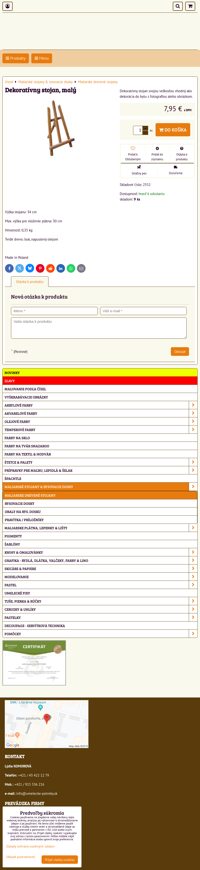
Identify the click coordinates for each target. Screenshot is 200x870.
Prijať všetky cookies (60, 859)
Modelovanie (101, 577)
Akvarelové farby (101, 413)
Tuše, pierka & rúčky (101, 601)
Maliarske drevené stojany (30, 495)
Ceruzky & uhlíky (101, 609)
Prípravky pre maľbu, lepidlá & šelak (101, 470)
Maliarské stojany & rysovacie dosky (101, 486)
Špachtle (13, 478)
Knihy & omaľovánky (101, 552)
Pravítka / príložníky (24, 519)
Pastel (101, 585)
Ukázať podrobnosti (20, 857)
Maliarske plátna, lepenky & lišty (101, 528)
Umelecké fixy (17, 592)
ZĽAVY (10, 380)
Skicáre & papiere (101, 568)
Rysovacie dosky (19, 503)
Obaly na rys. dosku (23, 511)
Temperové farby (101, 429)
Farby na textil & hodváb (28, 453)
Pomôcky (101, 634)
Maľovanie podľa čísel (25, 388)
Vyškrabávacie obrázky (26, 396)
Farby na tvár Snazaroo (27, 445)
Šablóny (12, 544)
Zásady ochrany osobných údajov (30, 846)
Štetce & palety (101, 462)
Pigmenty (13, 535)
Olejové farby (101, 421)
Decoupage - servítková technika (35, 625)
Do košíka (173, 130)
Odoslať (180, 351)
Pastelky (101, 617)
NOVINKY (12, 372)
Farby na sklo (17, 437)
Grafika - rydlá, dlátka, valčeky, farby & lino (101, 560)
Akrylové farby (101, 405)
